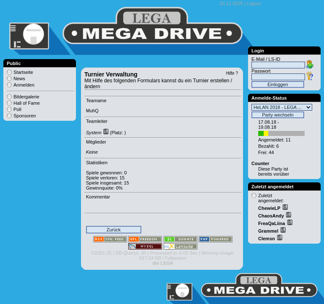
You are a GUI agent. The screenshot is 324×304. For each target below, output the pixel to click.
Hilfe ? (232, 73)
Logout (253, 3)
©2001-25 (101, 252)
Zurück (113, 229)
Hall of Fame (27, 103)
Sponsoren (25, 115)
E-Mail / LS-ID (265, 59)
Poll (17, 109)
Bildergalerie (26, 96)
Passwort (260, 70)
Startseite (23, 72)
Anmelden (24, 84)
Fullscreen (175, 258)
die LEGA (162, 263)
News (19, 78)
